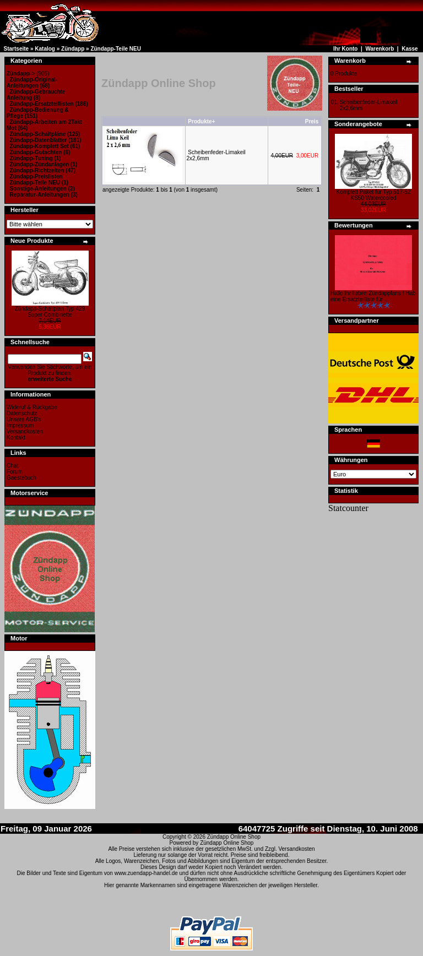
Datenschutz (22, 413)
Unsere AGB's (24, 419)
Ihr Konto (345, 49)
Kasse (409, 49)
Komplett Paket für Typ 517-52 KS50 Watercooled (374, 195)
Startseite (16, 49)
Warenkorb (379, 49)
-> (21, 73)
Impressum (20, 425)
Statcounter (348, 508)
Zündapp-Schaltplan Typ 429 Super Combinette (50, 312)
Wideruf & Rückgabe (32, 407)
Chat (12, 466)
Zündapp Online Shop (234, 837)
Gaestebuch (21, 478)
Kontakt (16, 437)
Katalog (45, 49)
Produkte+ (201, 121)
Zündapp (72, 49)
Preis (311, 121)
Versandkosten (25, 431)
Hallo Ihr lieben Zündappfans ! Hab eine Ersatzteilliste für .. (373, 296)
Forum (15, 472)
